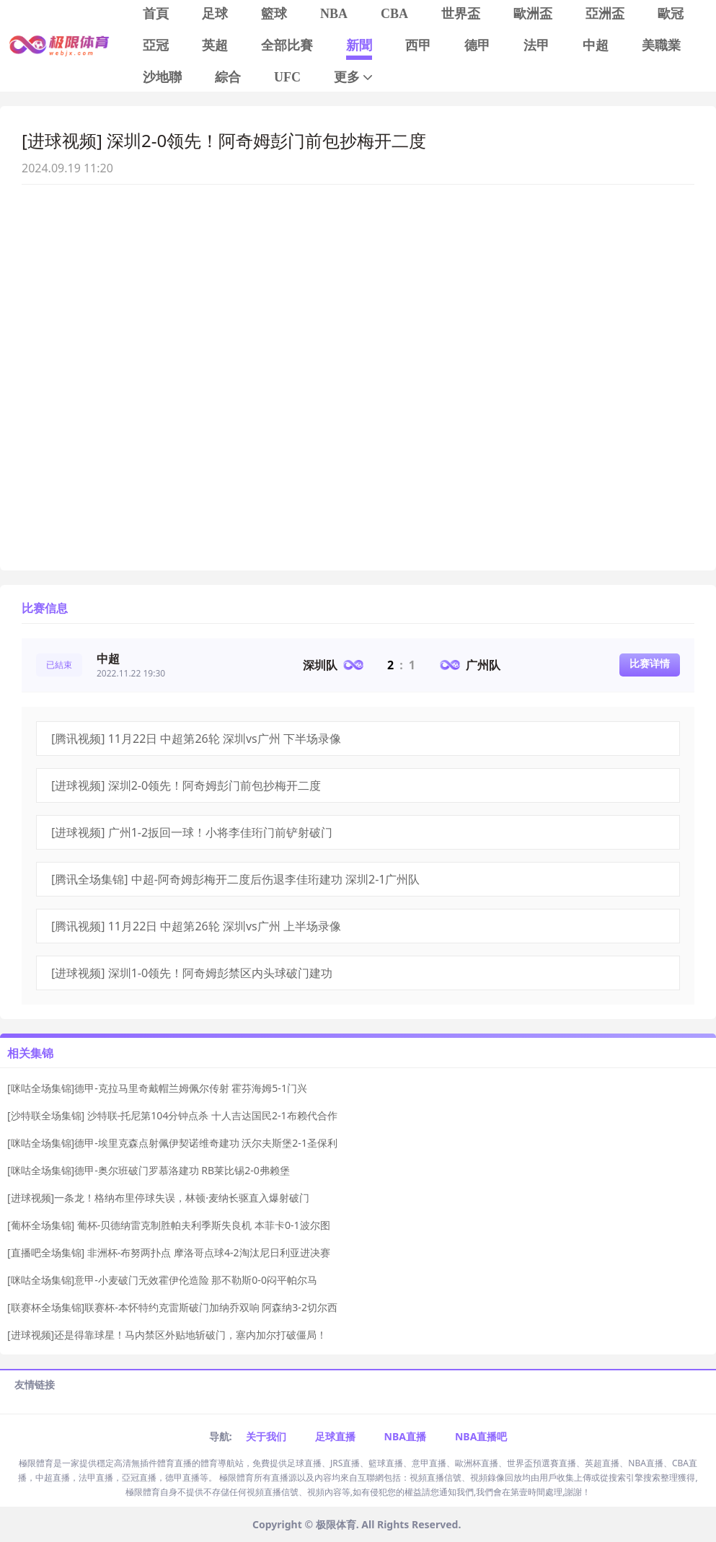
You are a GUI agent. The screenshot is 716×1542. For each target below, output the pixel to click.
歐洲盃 (532, 13)
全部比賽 (287, 45)
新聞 (359, 45)
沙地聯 (162, 77)
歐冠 (671, 13)
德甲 (477, 45)
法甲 (536, 45)
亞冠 (156, 45)
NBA (334, 13)
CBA (394, 13)
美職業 (661, 45)
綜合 (228, 77)
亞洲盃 (604, 13)
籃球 (274, 13)
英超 (215, 45)
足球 (215, 13)
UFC (287, 77)
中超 (596, 45)
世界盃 (460, 13)
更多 (354, 77)
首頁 (156, 13)
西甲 (418, 45)
